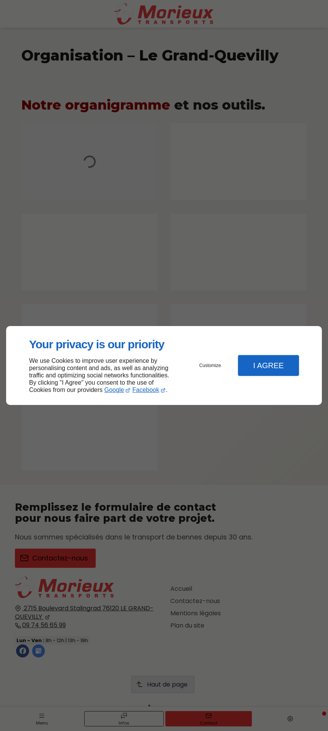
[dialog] (164, 365)
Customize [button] (210, 365)
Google (114, 390)
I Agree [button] (268, 365)
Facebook (145, 390)
